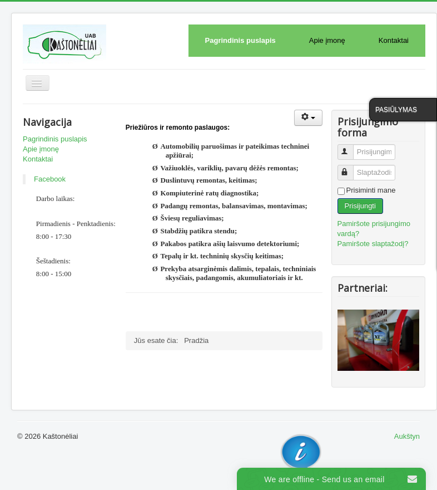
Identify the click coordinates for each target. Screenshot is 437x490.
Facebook (50, 179)
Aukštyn (407, 436)
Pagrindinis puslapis (240, 40)
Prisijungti (360, 206)
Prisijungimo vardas (350, 147)
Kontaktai (394, 40)
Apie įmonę (327, 40)
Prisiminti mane (371, 190)
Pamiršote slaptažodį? (373, 243)
